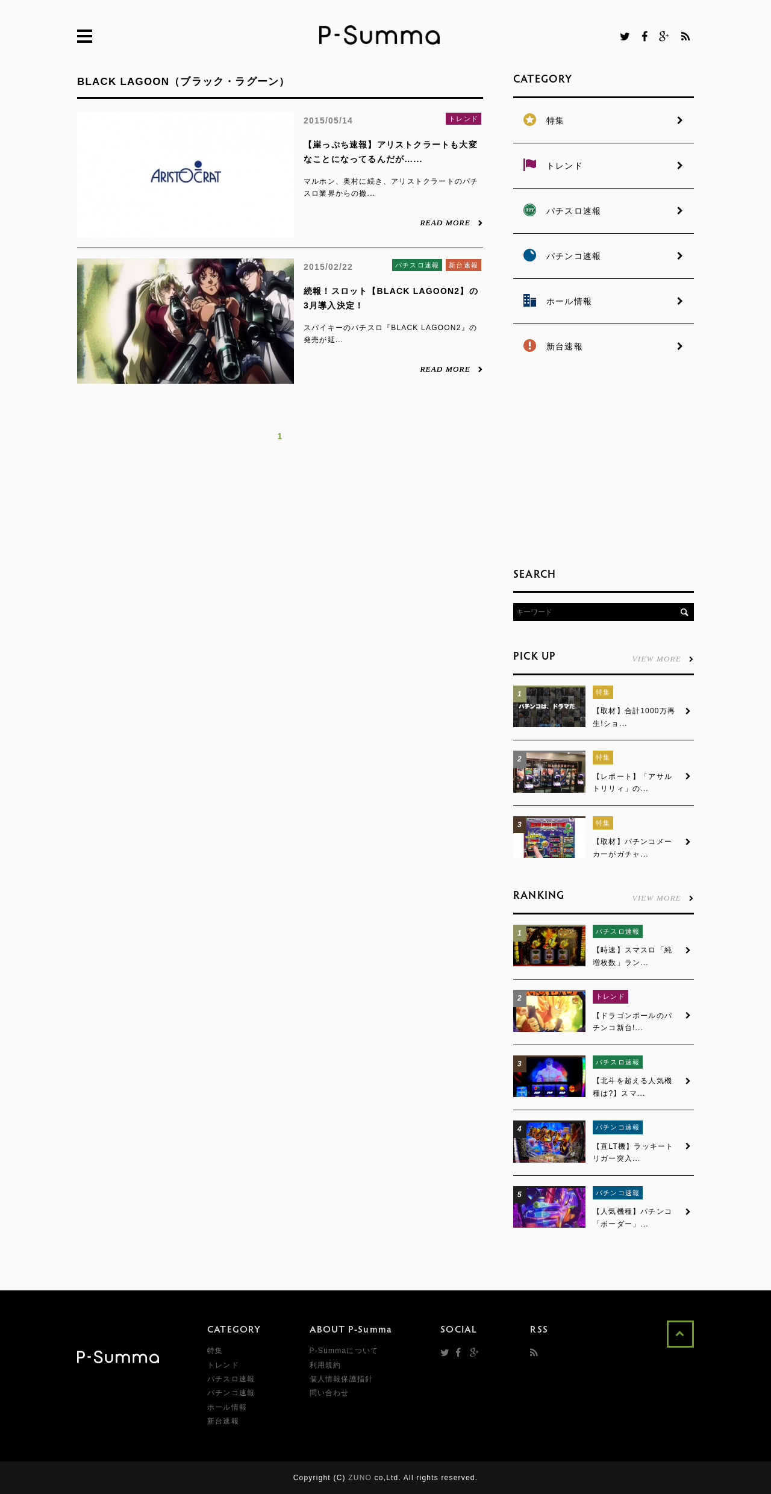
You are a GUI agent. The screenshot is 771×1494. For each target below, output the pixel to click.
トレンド (463, 118)
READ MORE (451, 222)
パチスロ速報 (417, 265)
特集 (603, 692)
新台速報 (463, 265)
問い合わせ (329, 1393)
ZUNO (360, 1478)
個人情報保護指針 (341, 1379)
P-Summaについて (344, 1350)
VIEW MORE (663, 658)
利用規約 (326, 1365)
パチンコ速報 (618, 1127)
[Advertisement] (603, 464)
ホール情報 (227, 1407)
